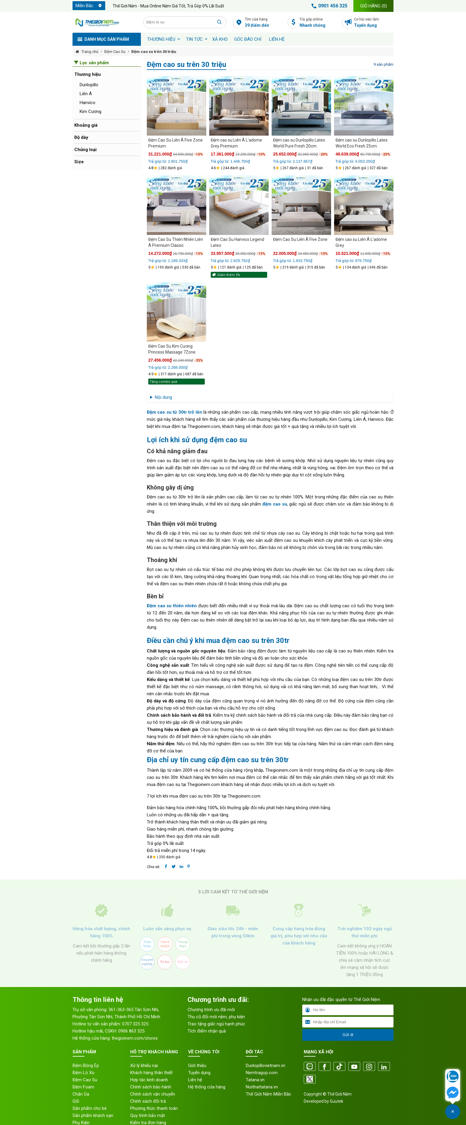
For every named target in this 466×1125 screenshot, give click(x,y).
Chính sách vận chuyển (152, 1094)
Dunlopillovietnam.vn (265, 1065)
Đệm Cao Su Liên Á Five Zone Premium (175, 143)
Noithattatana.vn (262, 1087)
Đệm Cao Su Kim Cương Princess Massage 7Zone (172, 349)
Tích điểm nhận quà (207, 1031)
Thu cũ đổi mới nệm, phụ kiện (216, 1016)
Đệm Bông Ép (86, 1065)
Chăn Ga (81, 1094)
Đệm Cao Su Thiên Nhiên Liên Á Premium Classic (175, 242)
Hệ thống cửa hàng (206, 1087)
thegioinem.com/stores (135, 1038)
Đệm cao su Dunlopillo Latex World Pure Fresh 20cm (299, 143)
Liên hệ (277, 39)
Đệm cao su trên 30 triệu (153, 51)
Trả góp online (319, 22)
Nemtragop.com (262, 1072)
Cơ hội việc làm (373, 22)
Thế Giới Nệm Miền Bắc (268, 1094)
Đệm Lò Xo (84, 1072)
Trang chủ (89, 51)
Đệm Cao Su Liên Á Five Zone (300, 239)
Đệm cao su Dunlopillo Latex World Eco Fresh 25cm (362, 143)
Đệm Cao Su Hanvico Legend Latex (237, 242)
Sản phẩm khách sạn (93, 1115)
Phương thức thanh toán (154, 1108)
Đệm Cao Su (114, 51)
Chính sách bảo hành (150, 1087)
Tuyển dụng (199, 1072)
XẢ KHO (220, 39)
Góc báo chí (247, 39)
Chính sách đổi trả (148, 1101)
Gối (76, 1101)
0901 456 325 (328, 6)
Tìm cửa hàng (264, 22)
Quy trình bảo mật (147, 1115)
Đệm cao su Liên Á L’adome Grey (361, 242)
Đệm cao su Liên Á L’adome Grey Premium (236, 143)
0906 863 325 (131, 1031)
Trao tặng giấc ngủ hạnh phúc (216, 1024)
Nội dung (163, 397)
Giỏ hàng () (373, 6)
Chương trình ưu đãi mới (211, 1009)
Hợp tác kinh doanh (149, 1079)
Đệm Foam (83, 1087)
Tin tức (194, 39)
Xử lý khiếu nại (144, 1065)
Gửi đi (347, 1035)
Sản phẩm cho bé (90, 1108)
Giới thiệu (197, 1065)
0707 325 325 (135, 1024)
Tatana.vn (255, 1079)
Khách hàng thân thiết (151, 1072)
